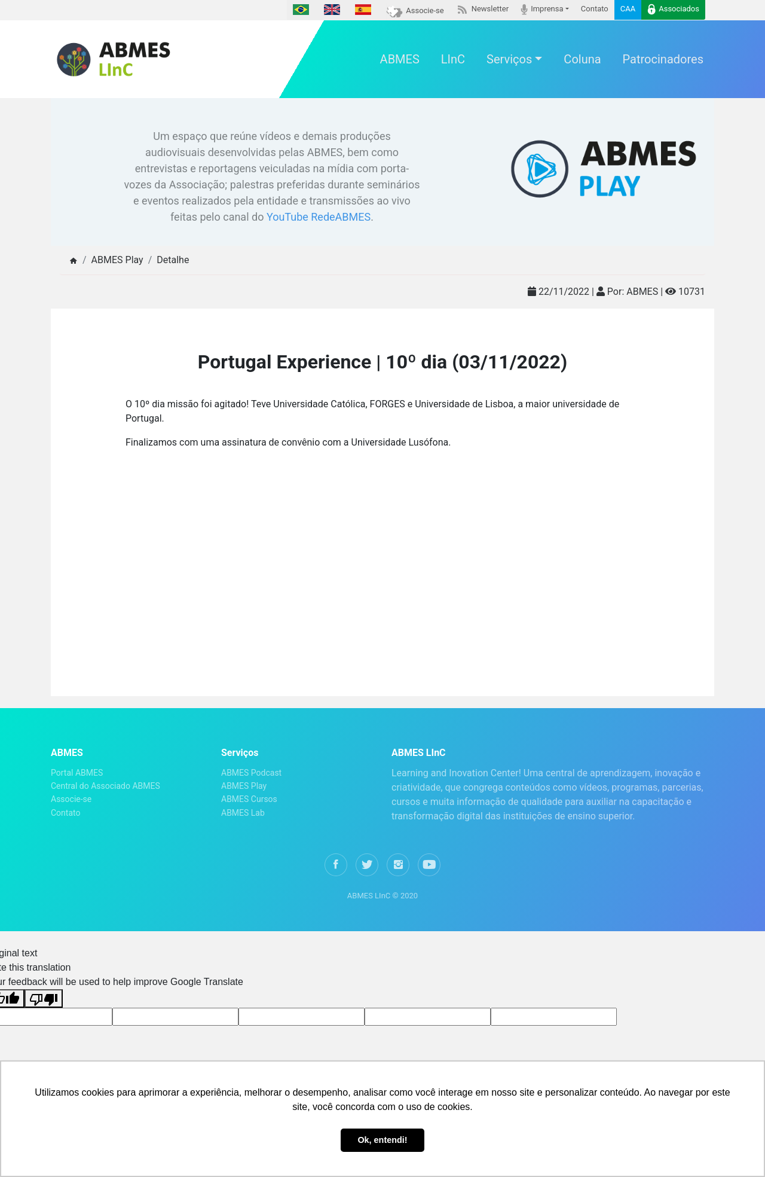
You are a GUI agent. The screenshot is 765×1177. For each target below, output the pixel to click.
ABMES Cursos (249, 799)
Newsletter (482, 9)
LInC (453, 59)
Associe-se (414, 10)
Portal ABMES (77, 772)
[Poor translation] (44, 998)
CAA (627, 8)
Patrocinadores (663, 59)
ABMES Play (244, 786)
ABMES (400, 59)
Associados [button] (673, 9)
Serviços (509, 59)
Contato (594, 8)
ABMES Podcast (251, 772)
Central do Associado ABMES (105, 786)
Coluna (582, 59)
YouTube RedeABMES (319, 217)
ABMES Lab (243, 813)
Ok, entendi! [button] (382, 1140)
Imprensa (542, 9)
